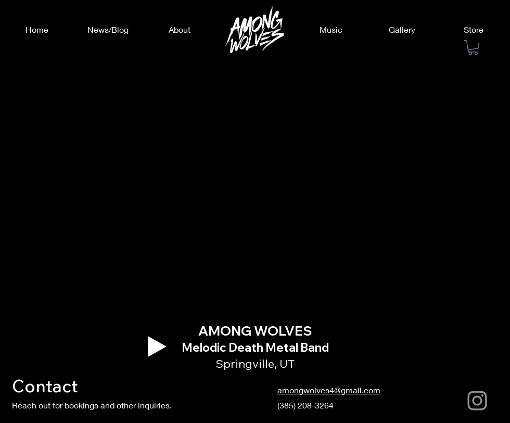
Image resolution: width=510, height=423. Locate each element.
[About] (179, 29)
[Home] (36, 29)
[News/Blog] (108, 29)
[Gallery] (402, 29)
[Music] (330, 29)
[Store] (473, 29)
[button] (473, 47)
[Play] (157, 346)
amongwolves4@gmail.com (328, 390)
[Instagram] (477, 401)
